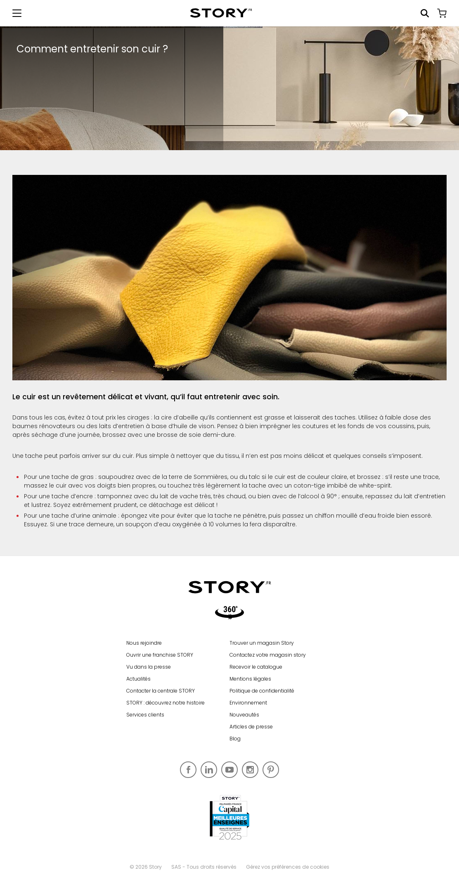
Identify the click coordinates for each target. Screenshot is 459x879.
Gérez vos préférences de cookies (287, 866)
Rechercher (425, 13)
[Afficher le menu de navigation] (16, 13)
